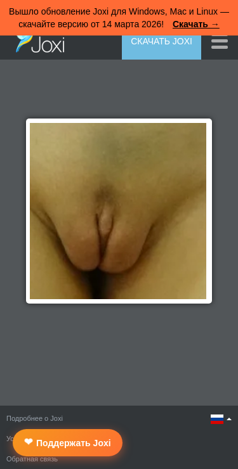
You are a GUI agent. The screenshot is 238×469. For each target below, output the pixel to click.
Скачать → (196, 24)
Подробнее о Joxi (34, 418)
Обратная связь (32, 459)
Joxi (37, 40)
